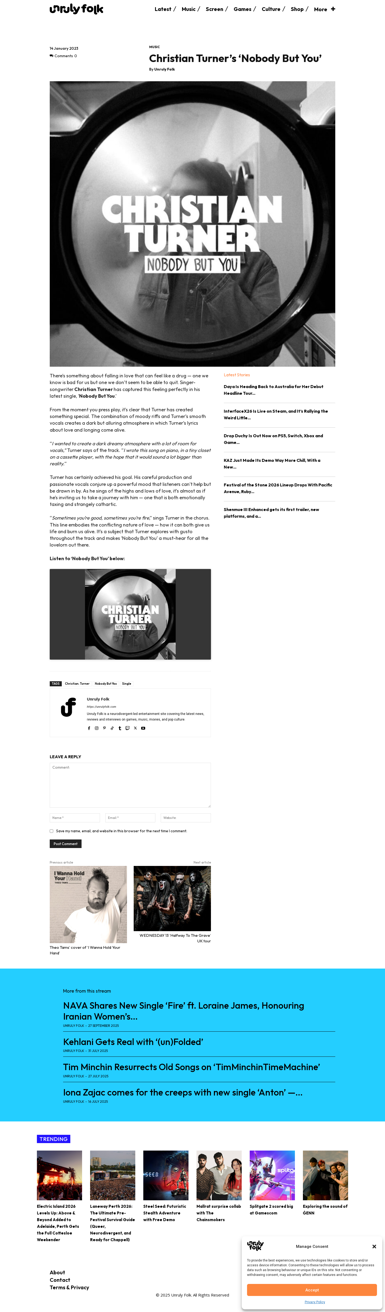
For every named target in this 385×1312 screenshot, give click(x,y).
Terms (57, 1287)
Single (126, 684)
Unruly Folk (164, 69)
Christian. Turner (77, 684)
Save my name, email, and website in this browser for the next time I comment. (121, 831)
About (57, 1272)
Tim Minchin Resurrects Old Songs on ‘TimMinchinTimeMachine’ (191, 1067)
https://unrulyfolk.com (101, 707)
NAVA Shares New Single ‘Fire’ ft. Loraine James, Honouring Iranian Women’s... (183, 1011)
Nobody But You (106, 684)
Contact (60, 1279)
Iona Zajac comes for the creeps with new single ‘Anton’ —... (183, 1092)
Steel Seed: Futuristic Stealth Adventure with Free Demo (164, 1213)
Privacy (80, 1287)
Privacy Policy (315, 1302)
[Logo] (76, 8)
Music (154, 47)
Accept (312, 1290)
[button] (374, 1246)
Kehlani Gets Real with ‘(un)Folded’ (133, 1041)
